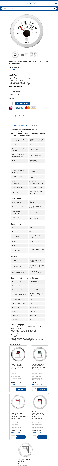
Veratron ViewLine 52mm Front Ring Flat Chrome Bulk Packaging (18, 414)
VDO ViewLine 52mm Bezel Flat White (24, 460)
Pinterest (23, 115)
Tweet (19, 115)
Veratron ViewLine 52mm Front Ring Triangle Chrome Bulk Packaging (17, 366)
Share (15, 115)
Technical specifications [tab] (19, 125)
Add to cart (22, 103)
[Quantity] (11, 103)
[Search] (29, 8)
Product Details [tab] (35, 125)
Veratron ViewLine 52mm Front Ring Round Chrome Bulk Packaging (38, 366)
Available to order (25, 89)
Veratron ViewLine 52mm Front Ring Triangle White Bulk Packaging (38, 414)
